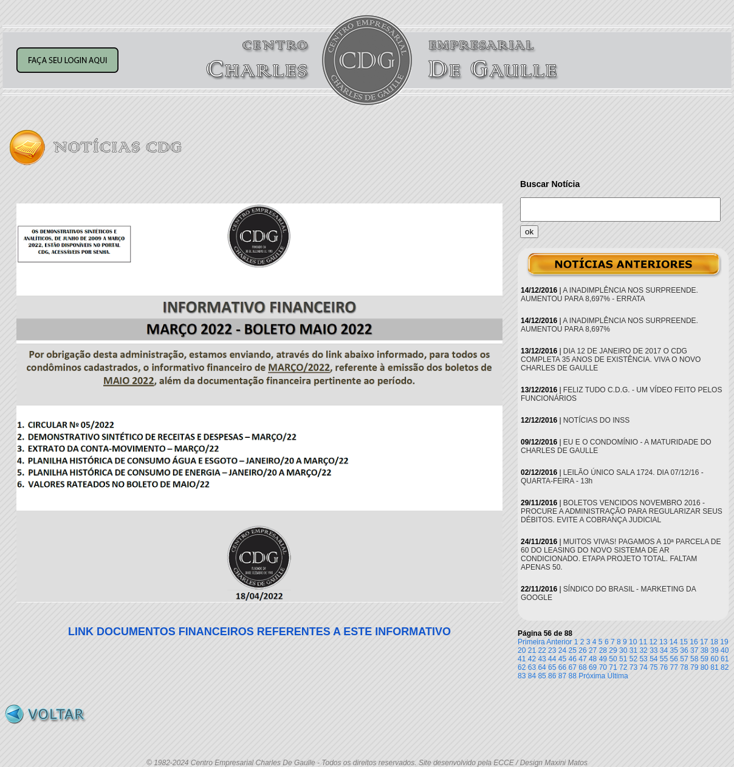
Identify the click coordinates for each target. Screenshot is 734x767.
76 (664, 667)
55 (664, 659)
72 (623, 667)
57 (684, 659)
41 (522, 659)
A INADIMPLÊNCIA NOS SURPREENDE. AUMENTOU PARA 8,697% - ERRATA (609, 294)
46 (573, 659)
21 (532, 650)
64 (542, 667)
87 (562, 676)
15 (684, 642)
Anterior (559, 642)
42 (532, 659)
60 (714, 659)
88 (573, 676)
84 (532, 676)
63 (532, 667)
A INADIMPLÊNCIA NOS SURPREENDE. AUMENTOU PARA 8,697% (609, 324)
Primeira (531, 642)
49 (603, 659)
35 (674, 650)
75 (653, 667)
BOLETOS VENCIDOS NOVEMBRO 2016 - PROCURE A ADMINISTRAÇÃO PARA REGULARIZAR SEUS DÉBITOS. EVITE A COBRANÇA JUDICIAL (621, 511)
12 (653, 642)
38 (704, 650)
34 (664, 650)
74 (643, 667)
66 (562, 667)
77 (674, 667)
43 (542, 659)
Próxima (591, 676)
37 (694, 650)
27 (593, 650)
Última (618, 676)
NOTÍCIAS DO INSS (596, 420)
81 (714, 667)
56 (674, 659)
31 (633, 650)
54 (653, 659)
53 (643, 659)
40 (725, 650)
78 (684, 667)
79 (694, 667)
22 (542, 650)
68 (582, 667)
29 (613, 650)
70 (603, 667)
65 (552, 667)
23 (552, 650)
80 (704, 667)
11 (643, 642)
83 (522, 676)
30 (623, 650)
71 (613, 667)
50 (613, 659)
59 (704, 659)
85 (542, 676)
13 (663, 642)
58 (694, 659)
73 (633, 667)
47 (582, 659)
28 (603, 650)
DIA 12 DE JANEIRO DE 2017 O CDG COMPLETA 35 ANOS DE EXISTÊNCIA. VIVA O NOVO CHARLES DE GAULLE (611, 359)
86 (552, 676)
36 (684, 650)
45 (562, 659)
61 (725, 659)
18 (714, 642)
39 (714, 650)
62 (522, 667)
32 (643, 650)
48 (593, 659)
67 (573, 667)
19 (724, 642)
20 (522, 650)
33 (653, 650)
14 (673, 642)
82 (725, 667)
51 (623, 659)
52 (633, 659)
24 (562, 650)
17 (704, 642)
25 (573, 650)
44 (552, 659)
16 (694, 642)
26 (582, 650)
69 (593, 667)
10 (633, 642)
